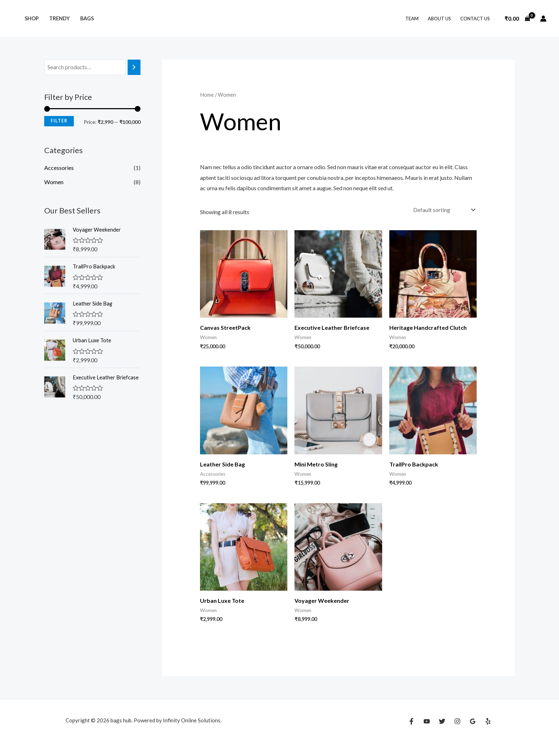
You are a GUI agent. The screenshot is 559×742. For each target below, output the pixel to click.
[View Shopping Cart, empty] (517, 19)
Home (207, 94)
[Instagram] (457, 721)
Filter (59, 120)
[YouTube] (427, 721)
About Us (439, 18)
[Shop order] (443, 209)
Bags (87, 18)
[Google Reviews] (473, 721)
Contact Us (475, 18)
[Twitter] (442, 721)
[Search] (134, 67)
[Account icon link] (543, 18)
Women (53, 181)
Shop (32, 18)
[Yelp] (488, 721)
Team (412, 18)
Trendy (59, 18)
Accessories (59, 167)
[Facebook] (411, 721)
